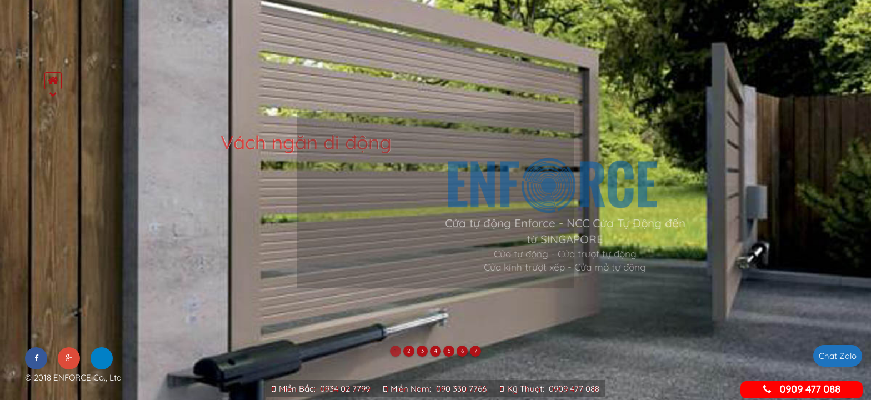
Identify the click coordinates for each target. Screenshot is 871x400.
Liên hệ (55, 316)
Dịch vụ (55, 182)
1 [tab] (395, 350)
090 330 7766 (461, 388)
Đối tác (55, 293)
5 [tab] (449, 350)
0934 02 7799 (345, 388)
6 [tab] (462, 350)
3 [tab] (422, 350)
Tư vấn (56, 204)
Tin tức (56, 249)
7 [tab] (475, 350)
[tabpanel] (435, 200)
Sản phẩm (55, 160)
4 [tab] (435, 350)
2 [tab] (409, 350)
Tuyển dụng (56, 271)
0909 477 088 (574, 388)
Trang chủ (55, 116)
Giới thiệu (55, 138)
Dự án (56, 227)
